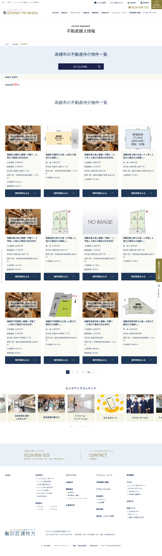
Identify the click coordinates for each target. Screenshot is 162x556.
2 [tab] (75, 426)
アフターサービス (149, 13)
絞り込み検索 (80, 66)
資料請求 (99, 509)
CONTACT (98, 455)
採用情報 (146, 3)
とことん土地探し (43, 490)
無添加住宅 (94, 545)
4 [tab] (81, 426)
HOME (7, 44)
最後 (88, 372)
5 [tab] (84, 426)
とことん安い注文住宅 (45, 487)
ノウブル (40, 509)
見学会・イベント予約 (105, 516)
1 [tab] (72, 426)
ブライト (54, 509)
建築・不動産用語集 (79, 545)
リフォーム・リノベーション (77, 498)
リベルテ (54, 506)
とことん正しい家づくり (45, 478)
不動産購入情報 (135, 13)
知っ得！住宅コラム (135, 488)
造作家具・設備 (73, 495)
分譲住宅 (86, 13)
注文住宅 (55, 13)
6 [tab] (87, 426)
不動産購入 (16, 44)
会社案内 (133, 3)
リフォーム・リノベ (119, 13)
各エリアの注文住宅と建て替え (111, 545)
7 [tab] (91, 426)
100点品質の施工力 (44, 484)
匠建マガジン (118, 3)
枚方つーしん (133, 514)
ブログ (129, 482)
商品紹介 (64, 13)
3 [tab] (78, 426)
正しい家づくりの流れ (45, 493)
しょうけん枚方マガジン (137, 485)
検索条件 (8, 77)
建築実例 (95, 13)
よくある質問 (101, 3)
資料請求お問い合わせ (156, 6)
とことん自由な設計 (44, 481)
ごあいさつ (102, 499)
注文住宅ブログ (134, 511)
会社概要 (101, 502)
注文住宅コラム (134, 491)
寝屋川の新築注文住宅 (136, 517)
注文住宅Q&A (42, 496)
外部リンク (131, 508)
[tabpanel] (81, 408)
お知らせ (130, 501)
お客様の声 (105, 13)
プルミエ (40, 506)
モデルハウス (71, 475)
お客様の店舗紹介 (135, 494)
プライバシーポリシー (61, 545)
